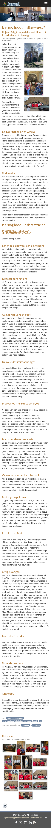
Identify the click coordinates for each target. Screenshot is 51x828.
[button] (4, 14)
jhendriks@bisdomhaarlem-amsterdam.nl (23, 818)
